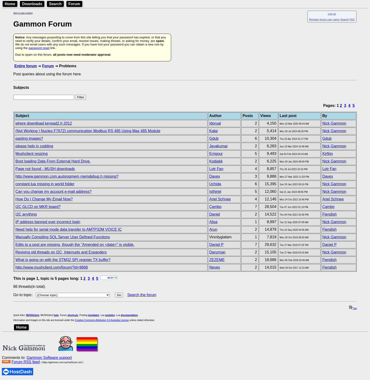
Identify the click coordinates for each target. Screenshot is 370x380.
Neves (214, 267)
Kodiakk (216, 161)
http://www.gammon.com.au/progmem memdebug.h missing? (67, 176)
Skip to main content (23, 13)
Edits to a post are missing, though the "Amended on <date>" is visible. (74, 245)
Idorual (215, 123)
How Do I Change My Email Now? (44, 199)
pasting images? (29, 138)
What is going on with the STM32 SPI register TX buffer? (62, 260)
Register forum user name (324, 19)
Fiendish (329, 214)
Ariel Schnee (220, 199)
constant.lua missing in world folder (44, 184)
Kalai (213, 131)
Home (10, 4)
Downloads (32, 4)
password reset (38, 48)
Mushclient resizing (31, 154)
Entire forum (25, 66)
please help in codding (34, 146)
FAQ (352, 19)
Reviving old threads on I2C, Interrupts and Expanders (61, 252)
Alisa (213, 222)
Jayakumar (218, 146)
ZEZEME (217, 260)
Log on (332, 13)
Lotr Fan (216, 169)
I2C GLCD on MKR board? (37, 207)
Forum (74, 4)
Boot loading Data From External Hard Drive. (53, 161)
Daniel (214, 214)
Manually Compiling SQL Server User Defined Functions (62, 237)
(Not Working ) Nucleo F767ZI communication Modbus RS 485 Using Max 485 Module (87, 131)
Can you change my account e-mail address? (53, 192)
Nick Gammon (334, 123)
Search (55, 4)
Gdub (214, 138)
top (353, 308)
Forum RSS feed (25, 362)
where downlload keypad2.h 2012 (43, 123)
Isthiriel (215, 192)
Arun (213, 229)
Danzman (217, 252)
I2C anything (26, 214)
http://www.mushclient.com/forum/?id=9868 (51, 267)
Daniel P (216, 245)
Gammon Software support (49, 358)
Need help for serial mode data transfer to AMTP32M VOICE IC (68, 229)
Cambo (215, 207)
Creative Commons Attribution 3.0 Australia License (102, 320)
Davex (214, 176)
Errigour (216, 154)
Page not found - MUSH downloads (45, 169)
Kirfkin (327, 154)
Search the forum (141, 295)
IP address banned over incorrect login (47, 222)
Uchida (215, 184)
